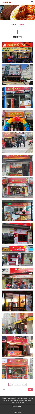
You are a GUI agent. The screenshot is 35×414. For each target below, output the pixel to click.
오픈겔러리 (21, 24)
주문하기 (17, 409)
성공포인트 (13, 24)
